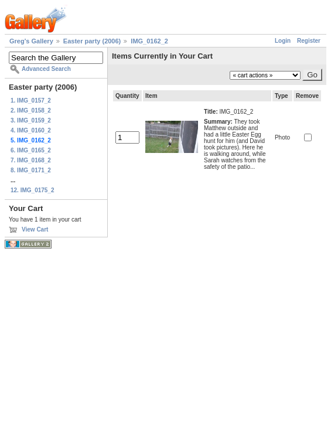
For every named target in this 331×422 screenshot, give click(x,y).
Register (308, 41)
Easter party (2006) (92, 41)
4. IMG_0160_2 (31, 130)
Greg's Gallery (31, 41)
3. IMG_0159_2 (31, 120)
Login (283, 41)
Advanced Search (46, 69)
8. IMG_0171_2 (31, 170)
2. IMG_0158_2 (31, 110)
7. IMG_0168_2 (31, 160)
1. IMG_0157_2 (31, 100)
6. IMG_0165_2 (31, 150)
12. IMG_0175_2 (32, 190)
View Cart (35, 229)
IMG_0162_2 (149, 41)
